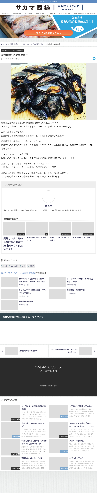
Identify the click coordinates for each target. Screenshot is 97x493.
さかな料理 (28, 13)
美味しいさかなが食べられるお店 (84, 13)
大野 (23, 266)
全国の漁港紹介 (41, 13)
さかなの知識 (17, 13)
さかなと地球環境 (64, 13)
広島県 (32, 266)
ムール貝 (14, 266)
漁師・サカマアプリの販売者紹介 (12, 50)
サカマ (48, 206)
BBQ (5, 266)
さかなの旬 (5, 13)
